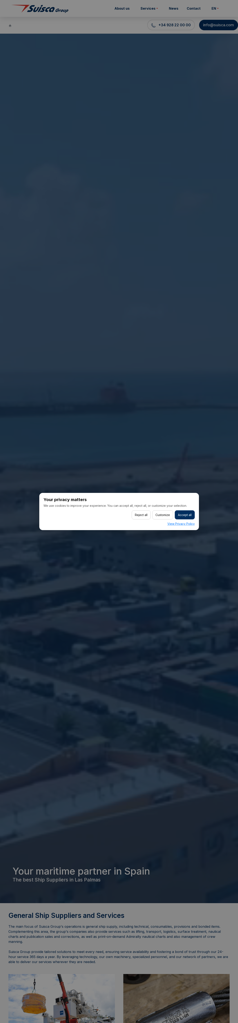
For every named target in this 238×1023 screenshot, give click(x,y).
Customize (162, 515)
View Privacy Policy (181, 523)
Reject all (141, 515)
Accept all (185, 515)
